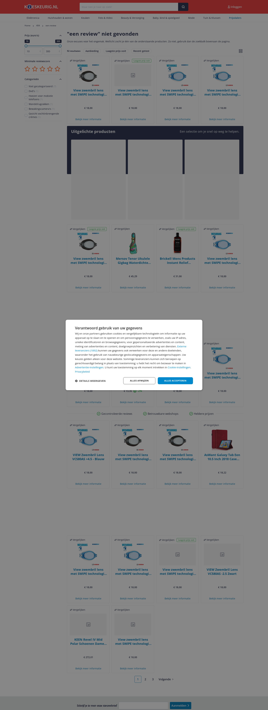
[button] (90, 381)
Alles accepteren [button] (174, 380)
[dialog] (134, 355)
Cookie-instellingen (179, 367)
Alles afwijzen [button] (137, 380)
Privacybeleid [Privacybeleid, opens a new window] (83, 371)
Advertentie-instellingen (89, 367)
